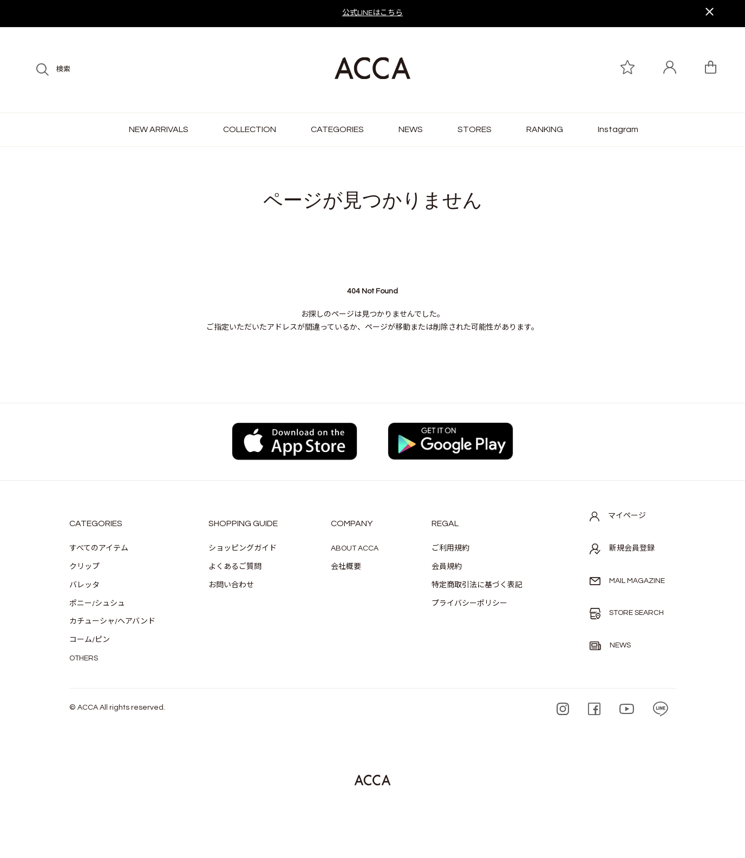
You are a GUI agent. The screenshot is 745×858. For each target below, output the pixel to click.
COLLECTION (249, 129)
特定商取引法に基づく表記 (477, 585)
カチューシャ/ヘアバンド (112, 621)
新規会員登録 (622, 548)
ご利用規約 (450, 548)
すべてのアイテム (98, 548)
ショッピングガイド (242, 548)
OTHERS (83, 658)
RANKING (544, 129)
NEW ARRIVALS (158, 129)
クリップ (84, 567)
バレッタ (84, 585)
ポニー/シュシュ (97, 603)
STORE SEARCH (627, 613)
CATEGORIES (337, 129)
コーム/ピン (89, 640)
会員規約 (447, 567)
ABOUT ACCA (354, 548)
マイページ (618, 516)
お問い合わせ (231, 585)
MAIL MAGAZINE (627, 581)
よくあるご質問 (235, 567)
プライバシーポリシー (469, 603)
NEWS (410, 129)
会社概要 (346, 567)
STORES (475, 129)
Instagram (618, 129)
